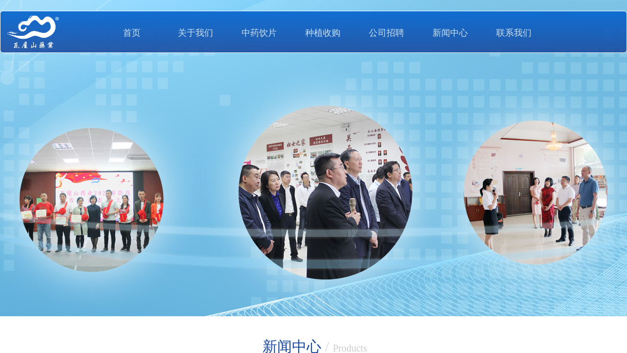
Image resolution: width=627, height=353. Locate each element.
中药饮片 (259, 33)
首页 (132, 33)
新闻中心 (450, 33)
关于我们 (195, 33)
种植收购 (322, 33)
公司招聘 (386, 33)
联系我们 (513, 33)
